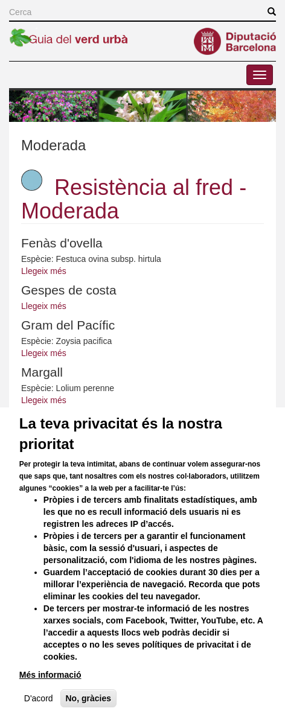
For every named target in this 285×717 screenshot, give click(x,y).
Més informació (50, 696)
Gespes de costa (69, 290)
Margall (42, 372)
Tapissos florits (62, 419)
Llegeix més (43, 271)
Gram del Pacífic (68, 325)
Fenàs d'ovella (62, 243)
